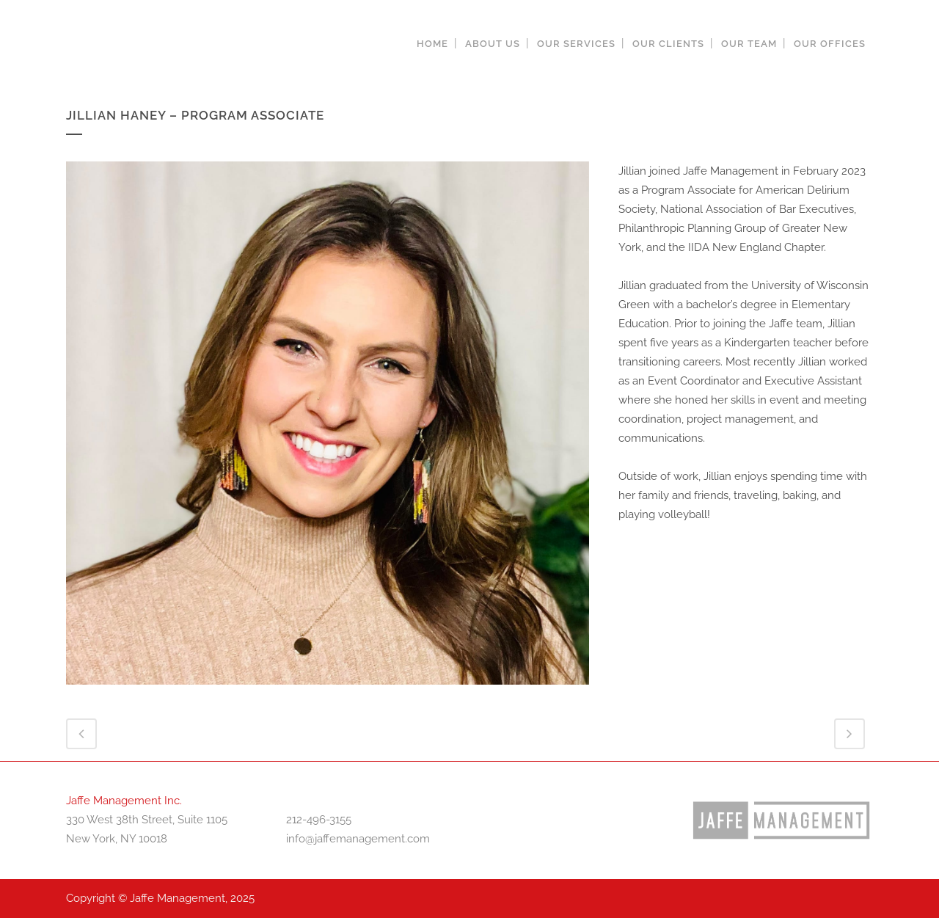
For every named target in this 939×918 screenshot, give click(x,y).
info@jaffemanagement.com (358, 838)
